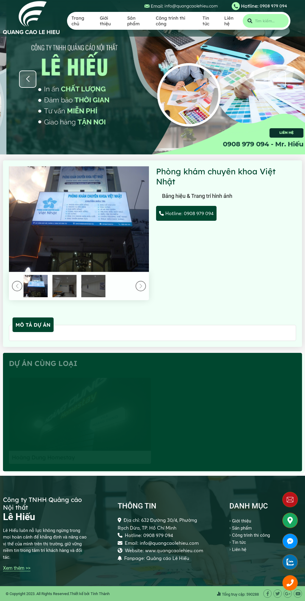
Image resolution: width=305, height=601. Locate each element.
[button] (277, 79)
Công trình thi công (170, 20)
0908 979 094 (273, 6)
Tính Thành (100, 593)
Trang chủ (77, 20)
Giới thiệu (105, 20)
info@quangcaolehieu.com (191, 6)
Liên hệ (229, 20)
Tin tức (206, 20)
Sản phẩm (133, 20)
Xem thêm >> (16, 568)
